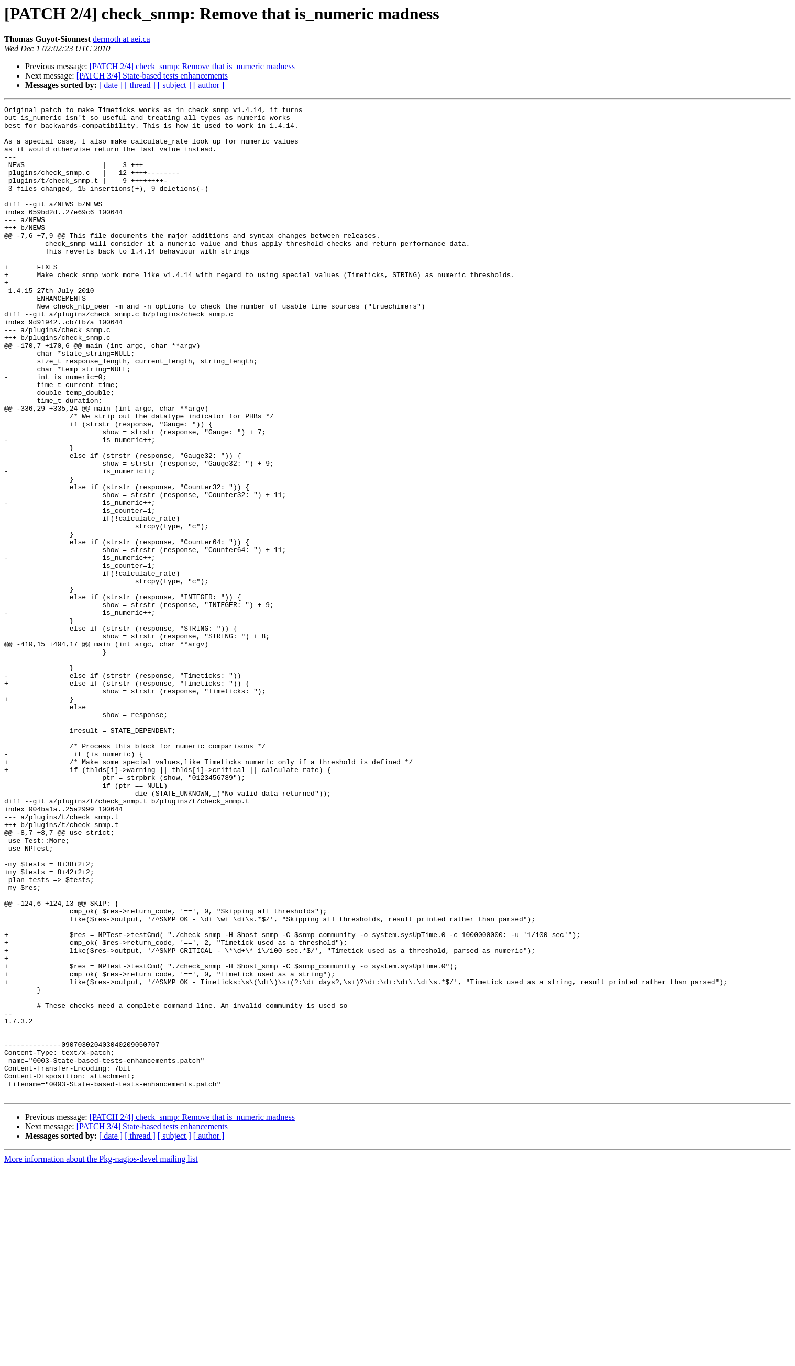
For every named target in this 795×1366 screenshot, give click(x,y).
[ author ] (209, 85)
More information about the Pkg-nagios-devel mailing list (101, 1356)
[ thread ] (140, 85)
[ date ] (111, 85)
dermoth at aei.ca (121, 39)
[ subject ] (174, 85)
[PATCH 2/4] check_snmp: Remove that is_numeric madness (192, 66)
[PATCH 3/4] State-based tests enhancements (152, 75)
